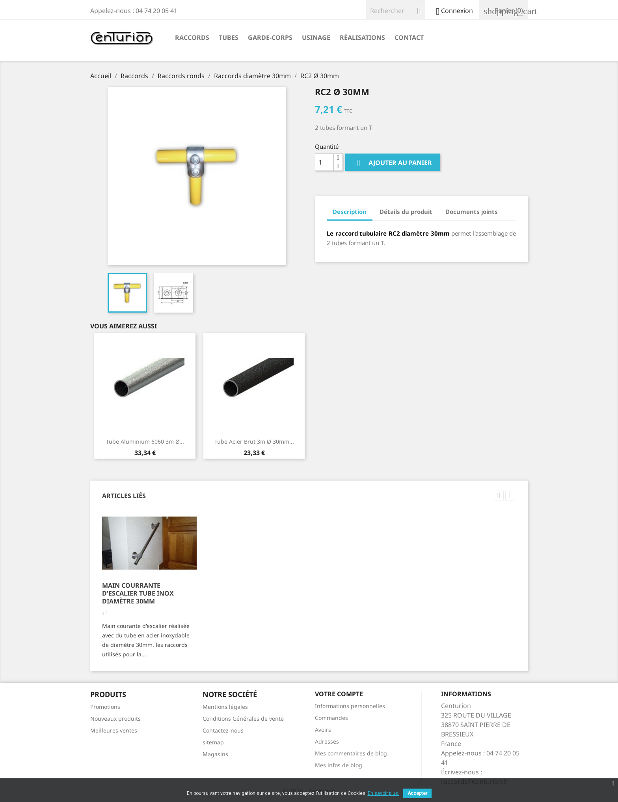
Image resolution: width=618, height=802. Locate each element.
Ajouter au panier (393, 163)
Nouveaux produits (115, 718)
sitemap (213, 742)
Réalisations (362, 37)
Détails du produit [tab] (406, 211)
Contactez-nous (223, 730)
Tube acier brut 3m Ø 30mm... (254, 441)
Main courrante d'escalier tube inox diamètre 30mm (138, 593)
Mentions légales (225, 706)
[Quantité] (324, 162)
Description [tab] (350, 211)
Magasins (215, 754)
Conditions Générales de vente (243, 718)
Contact (409, 37)
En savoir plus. (383, 793)
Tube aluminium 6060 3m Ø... (145, 441)
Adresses (327, 741)
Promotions (105, 706)
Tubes (228, 37)
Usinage (316, 37)
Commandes (331, 717)
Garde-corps (270, 37)
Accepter (417, 793)
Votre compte (339, 694)
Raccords (192, 37)
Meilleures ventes (113, 730)
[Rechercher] (395, 9)
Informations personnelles (350, 706)
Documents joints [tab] (471, 211)
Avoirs (323, 729)
